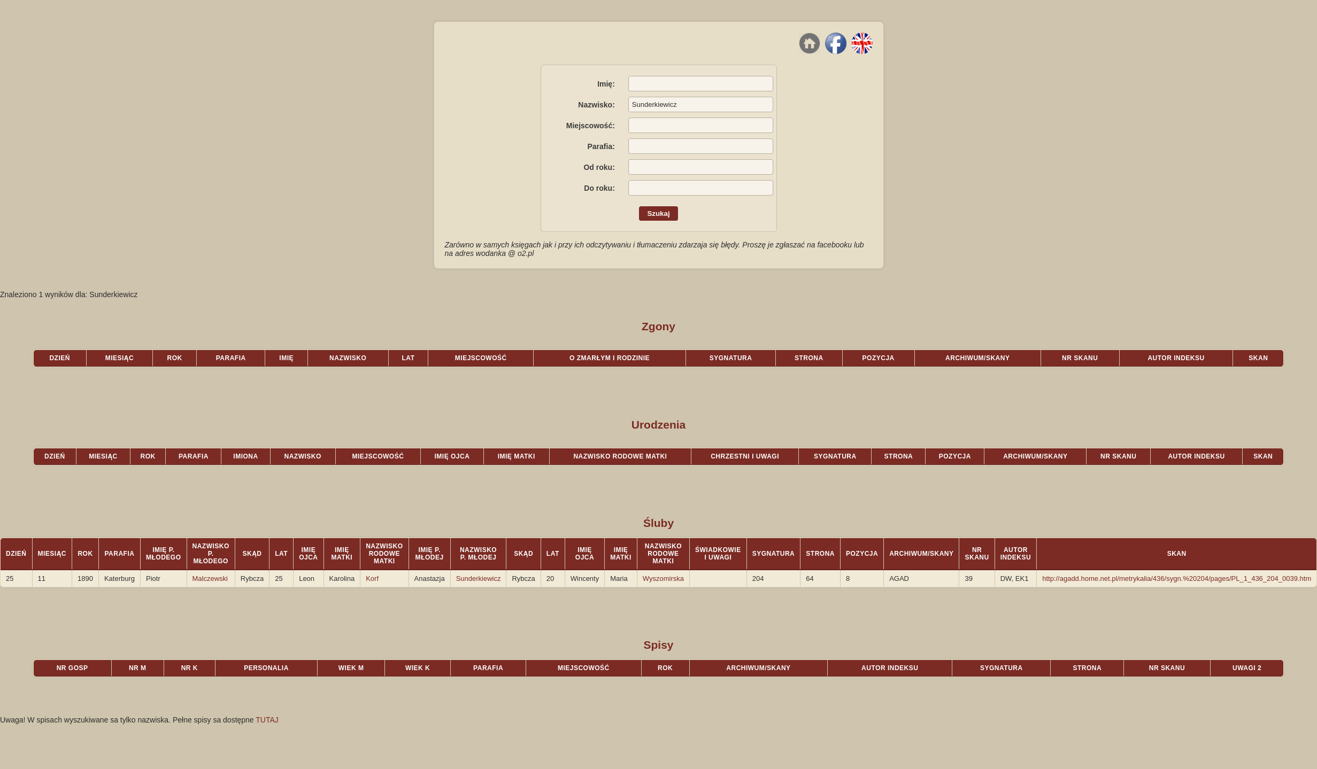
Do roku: (599, 188)
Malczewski (210, 578)
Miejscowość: (590, 125)
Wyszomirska (663, 578)
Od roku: (598, 167)
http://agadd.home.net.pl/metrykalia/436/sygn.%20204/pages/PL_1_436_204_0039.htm (1176, 578)
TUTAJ (267, 720)
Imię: (606, 84)
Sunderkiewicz (478, 578)
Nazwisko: (596, 104)
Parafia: (600, 146)
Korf (372, 578)
